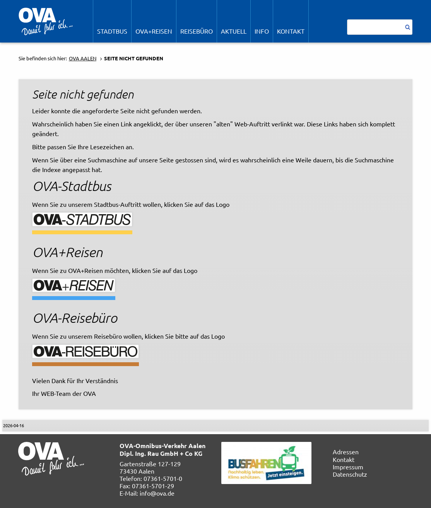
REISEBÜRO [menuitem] (196, 31)
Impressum (348, 466)
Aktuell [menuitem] (233, 31)
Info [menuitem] (262, 31)
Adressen (346, 451)
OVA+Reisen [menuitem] (153, 31)
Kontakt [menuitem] (290, 31)
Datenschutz (350, 474)
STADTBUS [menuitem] (112, 31)
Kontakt (343, 459)
